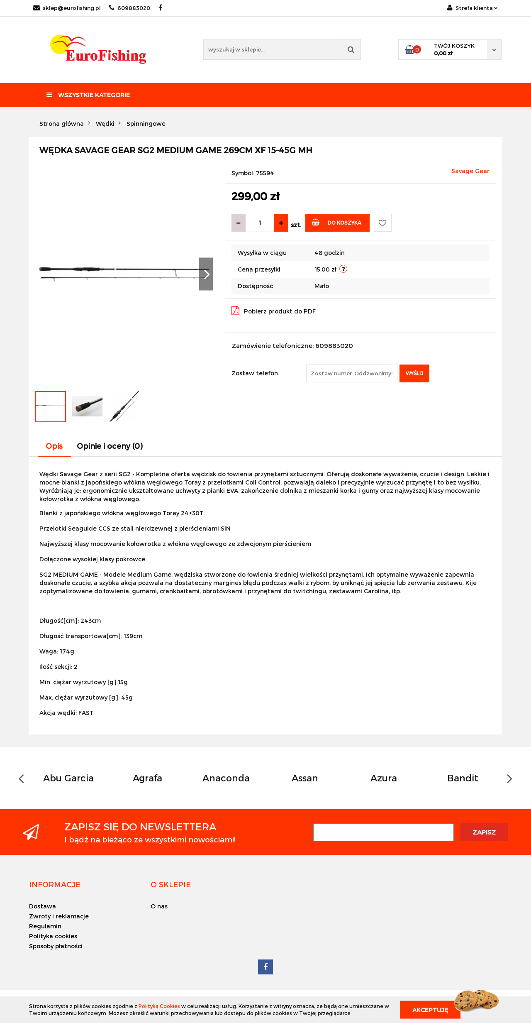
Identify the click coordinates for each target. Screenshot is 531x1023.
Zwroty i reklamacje (59, 916)
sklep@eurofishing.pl (67, 8)
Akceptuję (430, 1009)
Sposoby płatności (56, 946)
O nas (159, 906)
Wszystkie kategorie (88, 94)
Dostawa (42, 906)
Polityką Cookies (159, 1006)
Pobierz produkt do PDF (273, 310)
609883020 (129, 8)
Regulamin (45, 926)
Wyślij (414, 373)
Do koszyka (337, 221)
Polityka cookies (53, 936)
